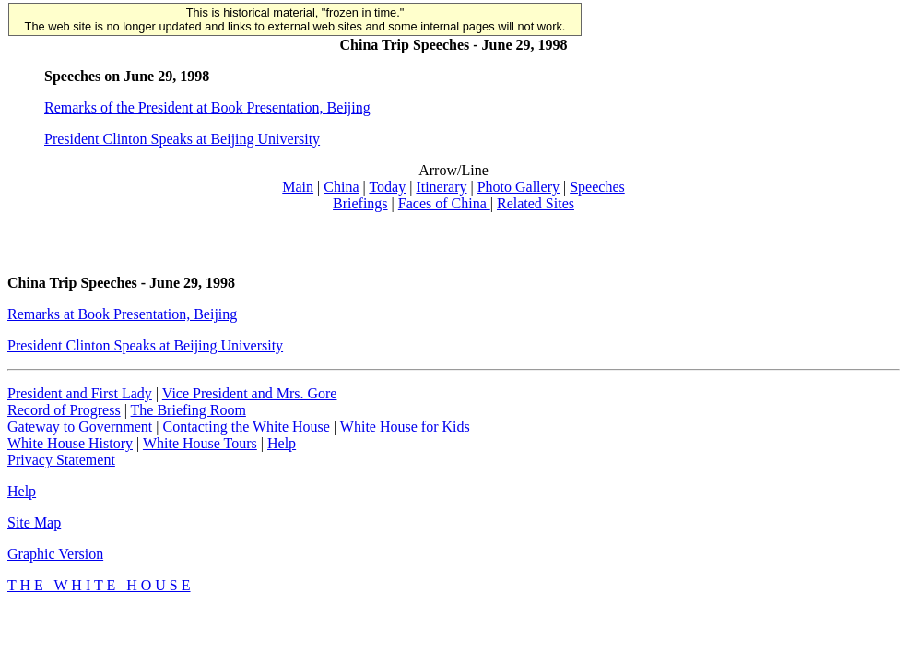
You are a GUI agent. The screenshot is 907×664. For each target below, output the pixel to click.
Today (387, 187)
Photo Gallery (518, 187)
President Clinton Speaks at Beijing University (182, 139)
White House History (70, 443)
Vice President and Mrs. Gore (249, 393)
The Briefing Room (188, 410)
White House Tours (200, 443)
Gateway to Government (79, 426)
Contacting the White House (245, 426)
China (341, 187)
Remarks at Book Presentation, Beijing (122, 314)
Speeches (597, 187)
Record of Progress (64, 410)
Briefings (360, 203)
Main (297, 187)
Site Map (34, 522)
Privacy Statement (61, 460)
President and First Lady (79, 393)
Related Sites (535, 203)
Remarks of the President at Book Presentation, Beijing (207, 107)
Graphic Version (55, 554)
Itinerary (441, 187)
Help (281, 443)
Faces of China (444, 203)
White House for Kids (405, 426)
